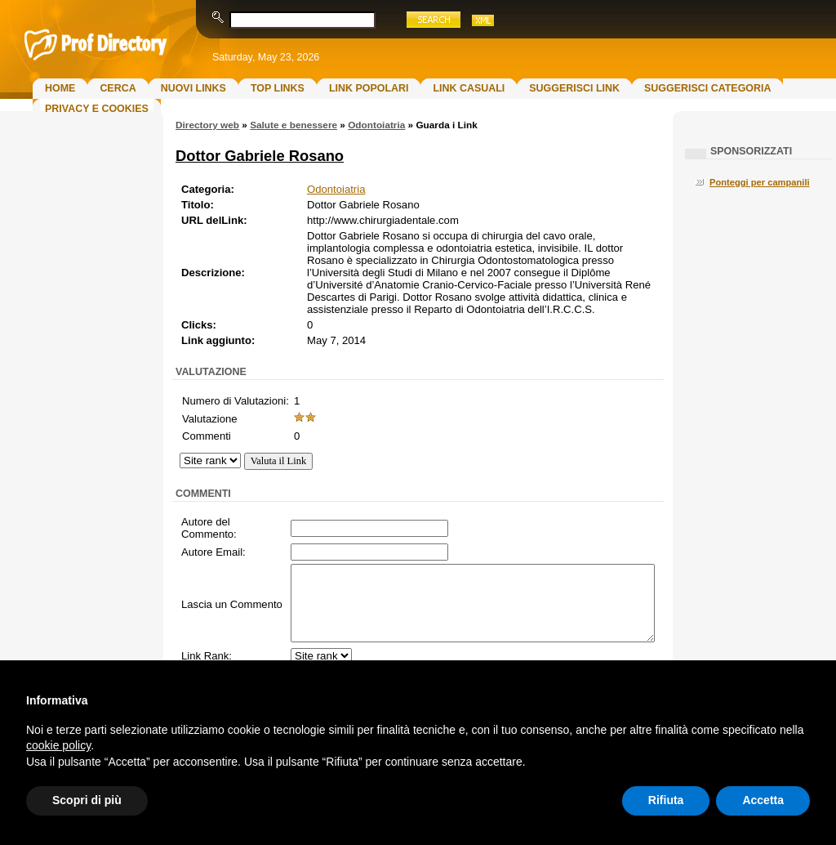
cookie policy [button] (58, 745)
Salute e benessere (293, 125)
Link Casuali (469, 88)
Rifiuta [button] (666, 800)
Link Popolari (369, 88)
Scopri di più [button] (87, 800)
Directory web (207, 125)
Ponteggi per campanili (759, 182)
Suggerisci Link (574, 88)
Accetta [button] (763, 800)
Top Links (278, 88)
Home (60, 88)
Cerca (118, 88)
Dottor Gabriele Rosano (260, 155)
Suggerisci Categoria (707, 88)
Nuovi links (193, 88)
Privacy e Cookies (97, 108)
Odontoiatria (376, 125)
